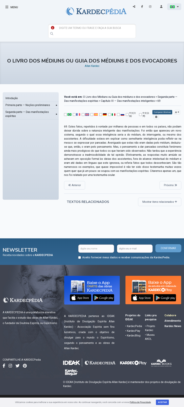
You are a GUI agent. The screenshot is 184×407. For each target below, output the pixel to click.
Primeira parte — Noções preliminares (27, 105)
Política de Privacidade (140, 402)
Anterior (74, 185)
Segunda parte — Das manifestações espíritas (27, 114)
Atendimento (172, 320)
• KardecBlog (132, 335)
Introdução (11, 98)
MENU (11, 7)
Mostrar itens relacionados (159, 201)
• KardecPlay (132, 330)
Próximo (170, 185)
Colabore (170, 315)
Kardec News (172, 326)
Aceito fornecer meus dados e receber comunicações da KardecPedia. (126, 257)
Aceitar (162, 402)
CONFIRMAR (168, 248)
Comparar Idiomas (162, 112)
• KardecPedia (133, 326)
